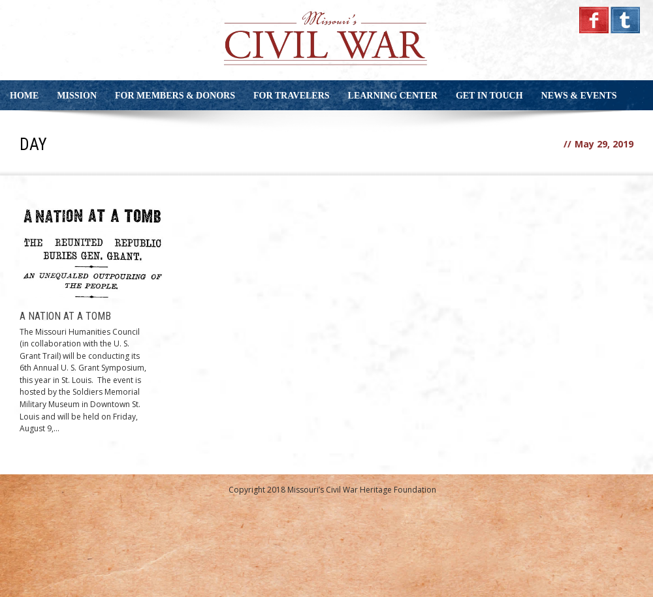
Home (24, 95)
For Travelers (291, 95)
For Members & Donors (175, 95)
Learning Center (393, 95)
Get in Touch (489, 95)
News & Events (579, 95)
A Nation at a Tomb (65, 316)
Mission (77, 95)
